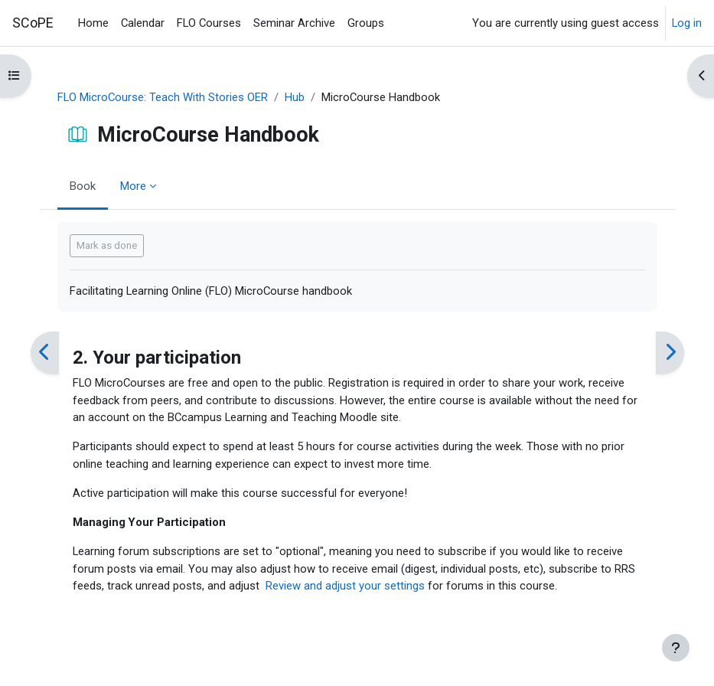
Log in (687, 23)
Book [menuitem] (83, 186)
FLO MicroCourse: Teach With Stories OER (162, 97)
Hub (295, 97)
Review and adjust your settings (345, 586)
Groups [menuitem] (365, 23)
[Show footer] (676, 648)
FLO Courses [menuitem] (209, 23)
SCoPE (33, 23)
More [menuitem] (133, 186)
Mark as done (107, 245)
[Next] (670, 353)
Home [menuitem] (93, 23)
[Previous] (45, 353)
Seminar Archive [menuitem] (294, 23)
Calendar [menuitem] (143, 23)
